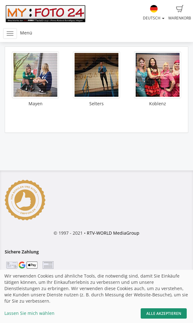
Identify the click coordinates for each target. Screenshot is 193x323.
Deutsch (153, 13)
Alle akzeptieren (163, 313)
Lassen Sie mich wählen (29, 313)
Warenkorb (179, 13)
